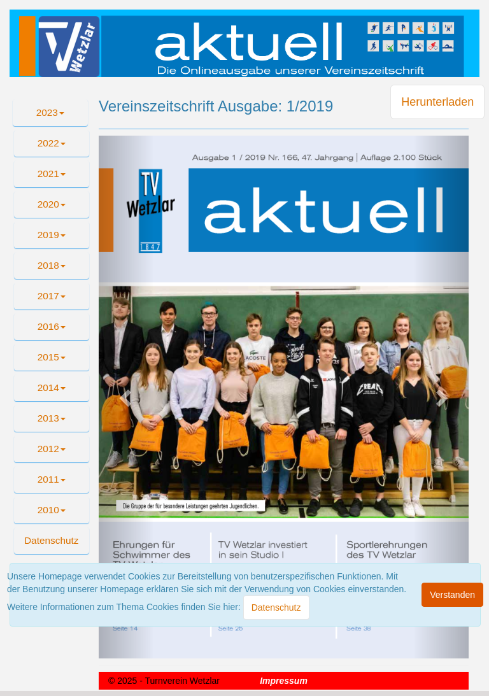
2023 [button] (50, 112)
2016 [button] (52, 326)
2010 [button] (52, 509)
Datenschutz (51, 540)
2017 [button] (52, 295)
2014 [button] (52, 387)
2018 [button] (52, 265)
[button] (51, 540)
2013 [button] (52, 418)
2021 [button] (52, 173)
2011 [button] (52, 479)
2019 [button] (52, 234)
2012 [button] (52, 448)
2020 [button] (52, 204)
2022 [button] (52, 143)
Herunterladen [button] (437, 102)
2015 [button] (52, 357)
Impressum (284, 681)
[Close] (276, 607)
